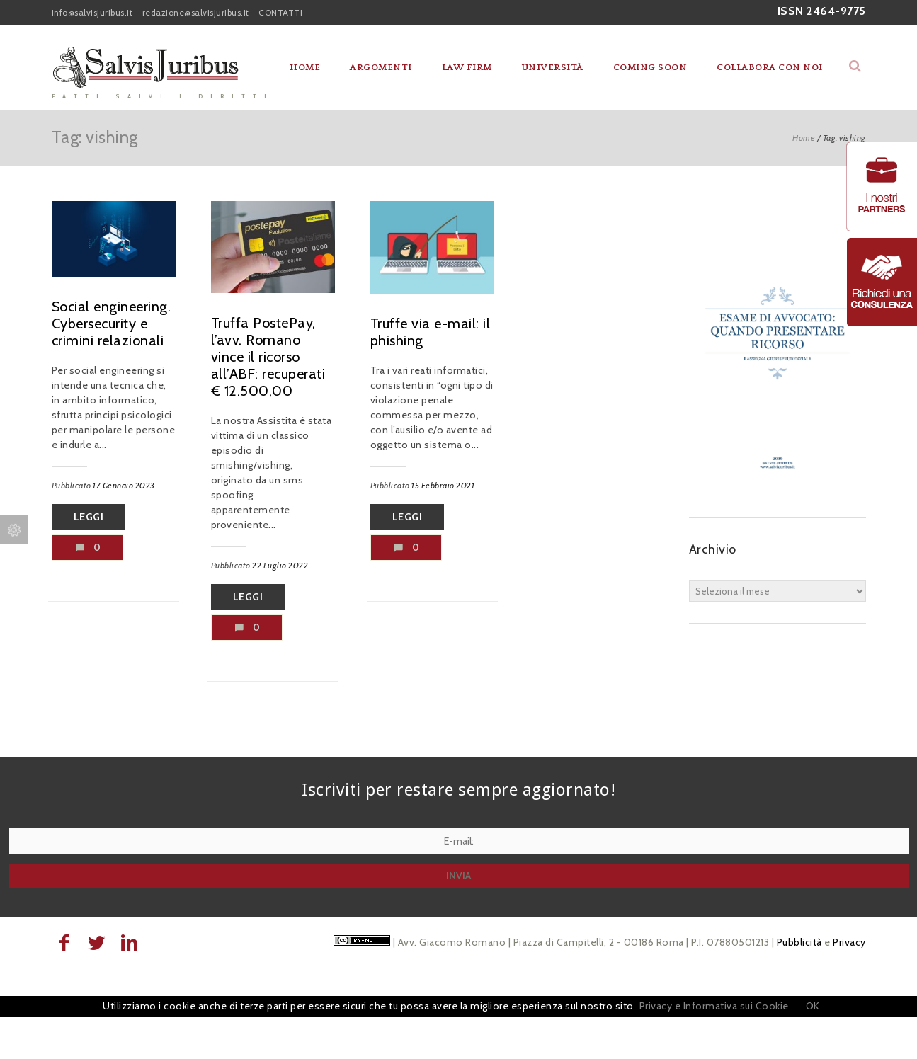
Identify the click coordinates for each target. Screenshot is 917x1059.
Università (552, 67)
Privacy (849, 942)
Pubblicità (799, 942)
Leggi (89, 516)
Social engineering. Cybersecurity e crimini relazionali (111, 323)
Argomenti (381, 67)
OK (813, 1006)
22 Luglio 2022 (280, 565)
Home (305, 67)
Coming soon (650, 67)
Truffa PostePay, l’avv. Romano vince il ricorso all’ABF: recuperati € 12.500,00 (268, 356)
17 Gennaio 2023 (124, 485)
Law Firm (467, 67)
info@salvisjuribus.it (92, 12)
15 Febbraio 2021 (442, 485)
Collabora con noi (770, 67)
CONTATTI (280, 12)
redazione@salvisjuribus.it (195, 12)
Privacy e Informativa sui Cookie (714, 1006)
